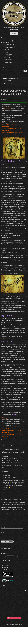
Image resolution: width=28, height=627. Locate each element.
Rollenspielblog (18, 624)
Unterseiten (14, 33)
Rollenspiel (5, 42)
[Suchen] (25, 71)
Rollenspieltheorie (8, 56)
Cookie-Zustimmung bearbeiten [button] (11, 556)
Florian (21, 98)
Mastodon (6, 565)
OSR (5, 52)
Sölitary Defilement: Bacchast (10, 78)
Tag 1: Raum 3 (8, 83)
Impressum (6, 553)
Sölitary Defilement (11, 110)
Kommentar (4, 513)
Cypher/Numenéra (8, 47)
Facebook (6, 569)
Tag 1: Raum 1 (8, 80)
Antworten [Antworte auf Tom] (5, 471)
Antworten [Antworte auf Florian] (6, 494)
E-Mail (3, 532)
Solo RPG (6, 57)
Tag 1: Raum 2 (8, 82)
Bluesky (6, 567)
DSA (5, 49)
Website (3, 536)
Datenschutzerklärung (8, 555)
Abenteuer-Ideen (8, 44)
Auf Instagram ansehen (14, 618)
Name (3, 527)
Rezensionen (7, 54)
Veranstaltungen (8, 62)
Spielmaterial (7, 59)
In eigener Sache (7, 41)
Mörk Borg (6, 51)
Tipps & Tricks (7, 61)
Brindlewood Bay (8, 46)
